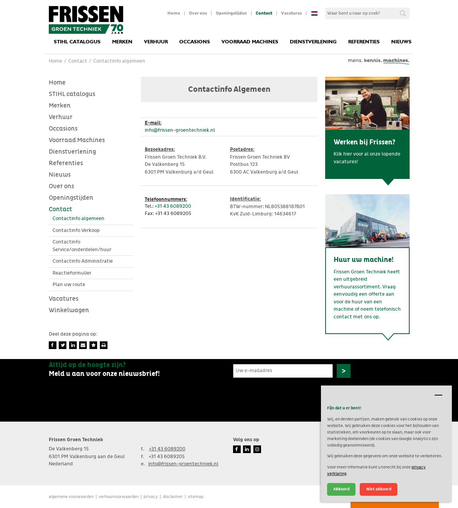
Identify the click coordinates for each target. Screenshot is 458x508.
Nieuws (401, 42)
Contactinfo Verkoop (76, 230)
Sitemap (195, 497)
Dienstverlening (313, 42)
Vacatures (291, 13)
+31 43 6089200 (173, 206)
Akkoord (341, 489)
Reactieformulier (72, 273)
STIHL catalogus (77, 42)
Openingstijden (231, 13)
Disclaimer (173, 497)
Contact (264, 13)
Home (173, 13)
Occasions (194, 42)
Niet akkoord (378, 489)
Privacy (151, 497)
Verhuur (156, 42)
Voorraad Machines (250, 42)
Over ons (198, 13)
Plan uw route (69, 284)
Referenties (364, 42)
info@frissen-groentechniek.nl (180, 130)
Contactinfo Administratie (83, 261)
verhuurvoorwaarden (119, 497)
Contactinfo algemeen (78, 218)
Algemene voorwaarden (71, 497)
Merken (122, 42)
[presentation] (291, 396)
